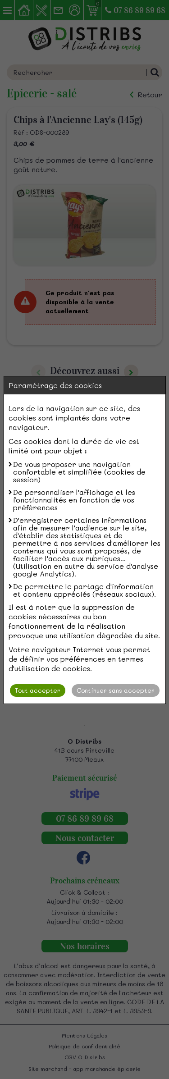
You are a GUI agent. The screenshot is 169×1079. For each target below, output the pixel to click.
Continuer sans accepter (116, 690)
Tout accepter (37, 690)
